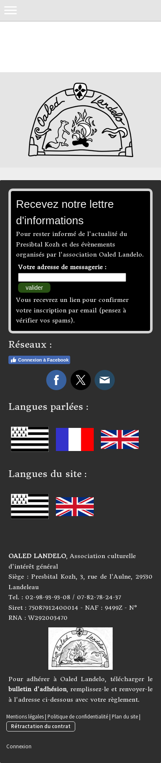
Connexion (19, 746)
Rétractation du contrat (41, 726)
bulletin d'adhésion (37, 689)
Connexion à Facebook (39, 360)
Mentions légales (25, 716)
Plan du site (125, 716)
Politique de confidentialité (78, 716)
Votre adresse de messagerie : (62, 267)
